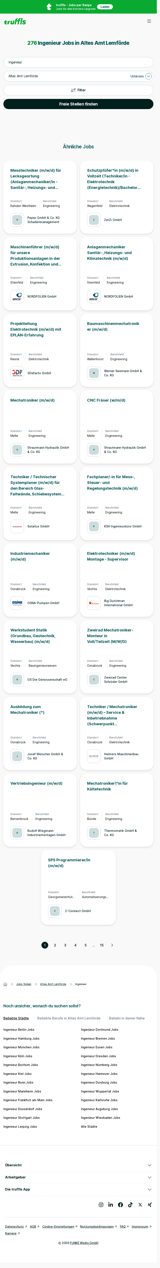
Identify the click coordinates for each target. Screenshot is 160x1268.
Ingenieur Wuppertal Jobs (100, 1091)
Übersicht (78, 1165)
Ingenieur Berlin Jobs (18, 1029)
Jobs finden (23, 984)
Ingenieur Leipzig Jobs (20, 1126)
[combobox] (78, 62)
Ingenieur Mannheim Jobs (22, 1091)
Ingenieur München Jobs (21, 1047)
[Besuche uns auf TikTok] (130, 1204)
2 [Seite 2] (55, 945)
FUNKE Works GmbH (84, 1243)
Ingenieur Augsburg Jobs (99, 1109)
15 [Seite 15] (102, 945)
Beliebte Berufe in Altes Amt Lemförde (69, 1018)
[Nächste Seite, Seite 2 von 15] (112, 945)
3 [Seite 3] (65, 945)
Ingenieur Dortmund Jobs (99, 1029)
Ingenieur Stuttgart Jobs (21, 1117)
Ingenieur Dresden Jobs (98, 1056)
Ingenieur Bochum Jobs (20, 1065)
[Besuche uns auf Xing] (150, 1204)
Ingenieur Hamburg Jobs (21, 1038)
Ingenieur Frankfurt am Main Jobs (27, 1100)
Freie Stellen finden (78, 104)
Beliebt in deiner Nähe (127, 1018)
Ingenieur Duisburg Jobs (99, 1082)
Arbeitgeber (78, 1177)
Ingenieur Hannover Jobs (99, 1073)
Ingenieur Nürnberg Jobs (99, 1065)
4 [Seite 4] (75, 945)
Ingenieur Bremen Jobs (98, 1038)
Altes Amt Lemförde (53, 984)
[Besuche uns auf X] (140, 1204)
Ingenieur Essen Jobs (96, 1047)
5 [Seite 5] (86, 945)
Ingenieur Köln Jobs (17, 1056)
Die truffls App (78, 1189)
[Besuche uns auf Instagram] (101, 1204)
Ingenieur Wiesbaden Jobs (100, 1117)
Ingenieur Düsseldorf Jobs (22, 1109)
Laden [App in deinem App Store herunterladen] (105, 6)
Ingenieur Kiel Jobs (17, 1073)
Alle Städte (89, 1126)
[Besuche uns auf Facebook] (120, 1204)
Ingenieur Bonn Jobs (18, 1082)
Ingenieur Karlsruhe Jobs (99, 1100)
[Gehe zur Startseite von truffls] (15, 21)
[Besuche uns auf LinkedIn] (110, 1204)
